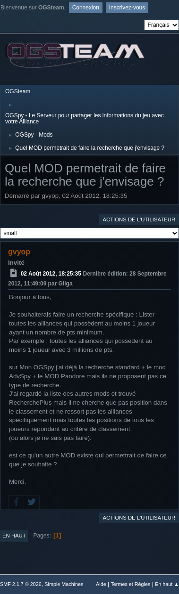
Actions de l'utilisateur (138, 219)
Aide (101, 584)
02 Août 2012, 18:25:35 (51, 273)
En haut (14, 535)
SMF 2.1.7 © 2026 (21, 584)
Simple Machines (63, 584)
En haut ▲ (167, 584)
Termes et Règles (130, 584)
